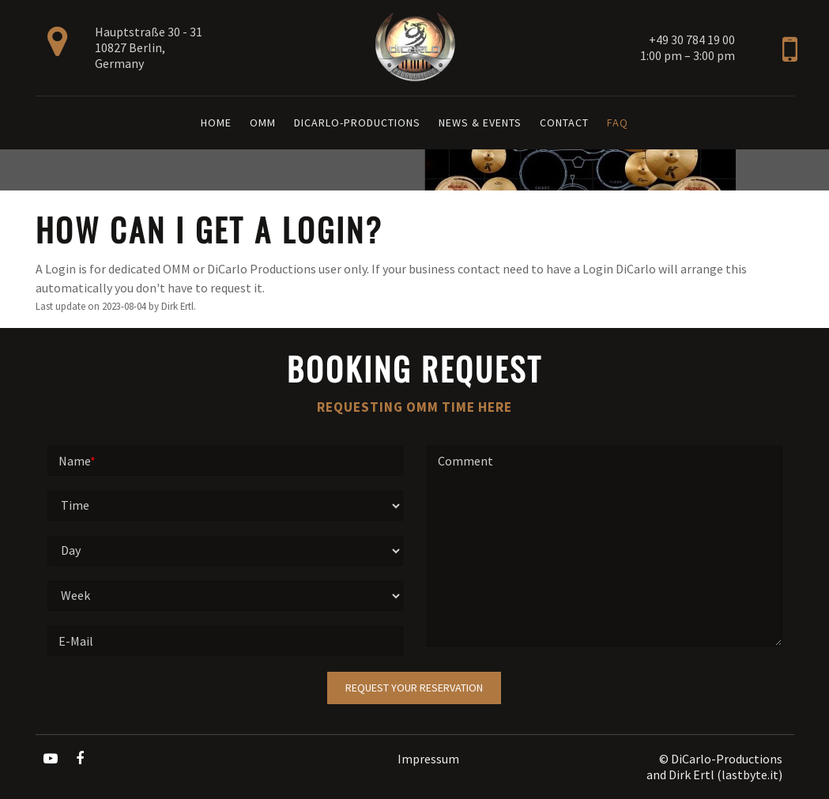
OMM (263, 122)
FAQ (617, 122)
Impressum (428, 759)
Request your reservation (414, 687)
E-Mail (75, 641)
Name (77, 461)
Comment (465, 461)
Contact (564, 122)
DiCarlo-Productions (357, 122)
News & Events (480, 122)
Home (216, 122)
